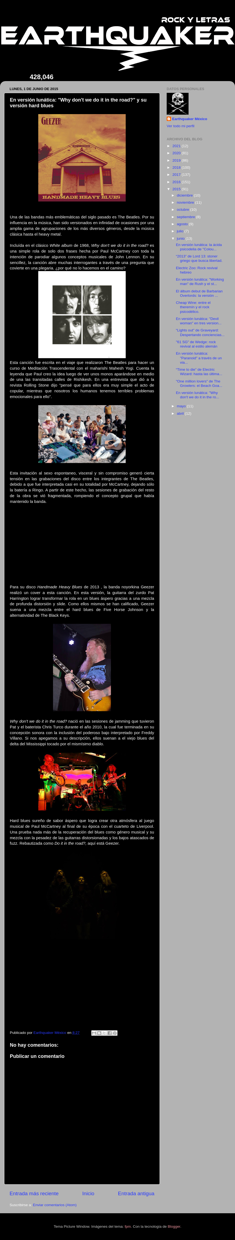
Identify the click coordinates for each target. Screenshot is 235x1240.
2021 (177, 146)
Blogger (174, 1226)
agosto (183, 224)
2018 (177, 167)
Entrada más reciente (34, 1193)
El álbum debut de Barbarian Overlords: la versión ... (199, 293)
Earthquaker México (189, 119)
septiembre (186, 217)
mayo (182, 406)
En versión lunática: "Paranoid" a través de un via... (199, 357)
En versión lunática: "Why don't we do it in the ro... (197, 395)
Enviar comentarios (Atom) (55, 1205)
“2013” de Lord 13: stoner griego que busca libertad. (199, 258)
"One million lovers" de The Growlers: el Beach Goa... (199, 383)
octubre (183, 209)
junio (181, 238)
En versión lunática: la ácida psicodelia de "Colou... (199, 247)
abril (181, 413)
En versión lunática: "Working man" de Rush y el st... (200, 281)
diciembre (185, 195)
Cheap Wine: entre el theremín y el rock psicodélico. (193, 307)
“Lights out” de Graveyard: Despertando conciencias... (200, 332)
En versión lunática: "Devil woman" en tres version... (199, 321)
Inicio (88, 1193)
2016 (177, 182)
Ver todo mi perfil (180, 126)
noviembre (186, 202)
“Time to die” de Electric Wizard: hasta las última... (199, 371)
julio (180, 231)
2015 (177, 189)
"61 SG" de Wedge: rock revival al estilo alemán (197, 344)
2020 (177, 153)
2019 (177, 160)
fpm (128, 1226)
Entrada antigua (136, 1193)
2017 (177, 175)
